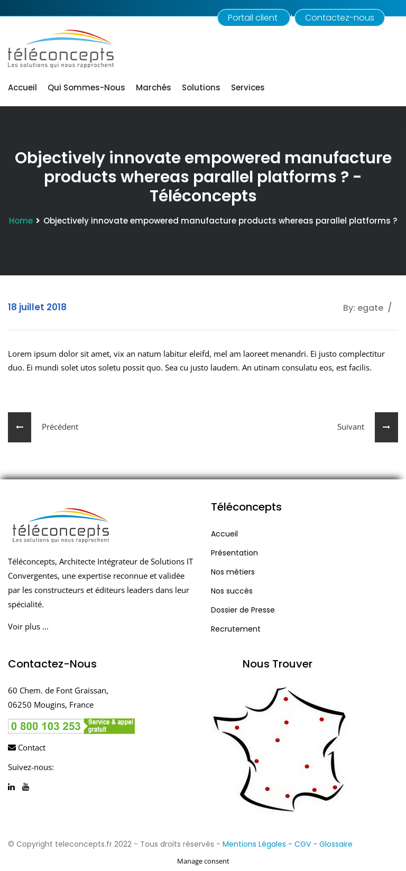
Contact (26, 747)
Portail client (254, 18)
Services (248, 87)
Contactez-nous (339, 18)
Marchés (153, 87)
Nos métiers (233, 572)
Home (21, 220)
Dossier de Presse (243, 610)
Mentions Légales (254, 844)
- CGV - (303, 844)
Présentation (234, 553)
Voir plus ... (28, 626)
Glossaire (336, 844)
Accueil (22, 87)
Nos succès (232, 591)
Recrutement (236, 629)
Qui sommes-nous (86, 87)
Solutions (201, 87)
